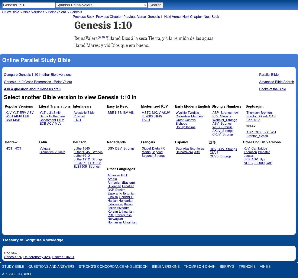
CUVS (214, 152)
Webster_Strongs (224, 120)
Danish (120, 190)
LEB (26, 116)
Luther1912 (82, 155)
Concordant (48, 120)
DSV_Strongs (125, 148)
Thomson (253, 112)
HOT (9, 148)
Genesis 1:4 (13, 257)
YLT (16, 112)
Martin (146, 152)
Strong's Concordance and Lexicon (113, 266)
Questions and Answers (51, 266)
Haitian (113, 200)
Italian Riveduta (118, 208)
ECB (43, 123)
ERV (23, 112)
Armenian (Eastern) (121, 182)
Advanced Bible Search (276, 82)
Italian (128, 204)
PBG (111, 215)
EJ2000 (259, 163)
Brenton (266, 112)
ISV (125, 112)
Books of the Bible (272, 89)
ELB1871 (80, 163)
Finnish (113, 197)
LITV (60, 120)
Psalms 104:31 (63, 257)
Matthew (197, 116)
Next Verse (172, 17)
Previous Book (83, 17)
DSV (111, 148)
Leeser (248, 155)
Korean (113, 211)
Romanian (115, 222)
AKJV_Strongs (222, 131)
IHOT (77, 120)
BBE (111, 112)
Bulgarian (114, 186)
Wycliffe (181, 112)
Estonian (129, 193)
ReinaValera (57, 12)
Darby (44, 116)
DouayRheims (185, 127)
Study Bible (10, 12)
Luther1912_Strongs (88, 159)
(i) (99, 37)
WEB (9, 116)
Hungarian (126, 200)
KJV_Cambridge (255, 148)
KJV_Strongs (221, 116)
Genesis (76, 12)
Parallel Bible (269, 74)
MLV (58, 123)
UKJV (158, 116)
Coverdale (183, 116)
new (236, 112)
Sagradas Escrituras (190, 148)
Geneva (190, 120)
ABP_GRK (254, 132)
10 (103, 37)
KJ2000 (147, 116)
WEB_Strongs (222, 127)
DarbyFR (158, 148)
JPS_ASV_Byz (254, 159)
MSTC (146, 112)
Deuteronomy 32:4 (37, 257)
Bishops (181, 123)
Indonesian (115, 204)
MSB (16, 120)
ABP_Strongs (221, 112)
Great (180, 120)
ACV (50, 123)
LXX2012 (253, 120)
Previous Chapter (109, 17)
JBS (197, 152)
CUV (213, 149)
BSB (9, 120)
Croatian (128, 186)
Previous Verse (134, 17)
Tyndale (193, 112)
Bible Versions (33, 12)
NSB (118, 112)
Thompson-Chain (200, 266)
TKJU (146, 120)
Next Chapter (192, 17)
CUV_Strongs (227, 149)
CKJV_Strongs (222, 134)
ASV (30, 112)
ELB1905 (94, 163)
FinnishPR (126, 197)
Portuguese (124, 215)
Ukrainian (129, 222)
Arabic (112, 179)
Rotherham (57, 116)
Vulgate (45, 148)
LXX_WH (269, 132)
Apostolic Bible (17, 274)
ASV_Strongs (221, 123)
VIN (131, 112)
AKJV (18, 116)
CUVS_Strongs (220, 156)
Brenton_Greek (257, 116)
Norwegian (115, 218)
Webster (264, 152)
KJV (9, 112)
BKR (111, 190)
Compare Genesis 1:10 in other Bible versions (38, 74)
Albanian (114, 175)
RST (124, 175)
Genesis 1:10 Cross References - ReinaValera (38, 82)
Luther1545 (82, 148)
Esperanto (115, 193)
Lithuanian (126, 211)
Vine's (265, 266)
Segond (157, 152)
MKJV (156, 112)
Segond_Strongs (153, 155)
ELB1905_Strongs (87, 166)
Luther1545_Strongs (88, 152)
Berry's (227, 266)
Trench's (247, 266)
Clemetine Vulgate (52, 152)
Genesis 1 (155, 17)
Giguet (146, 148)
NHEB (248, 163)
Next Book (211, 17)
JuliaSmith (54, 112)
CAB (272, 116)
